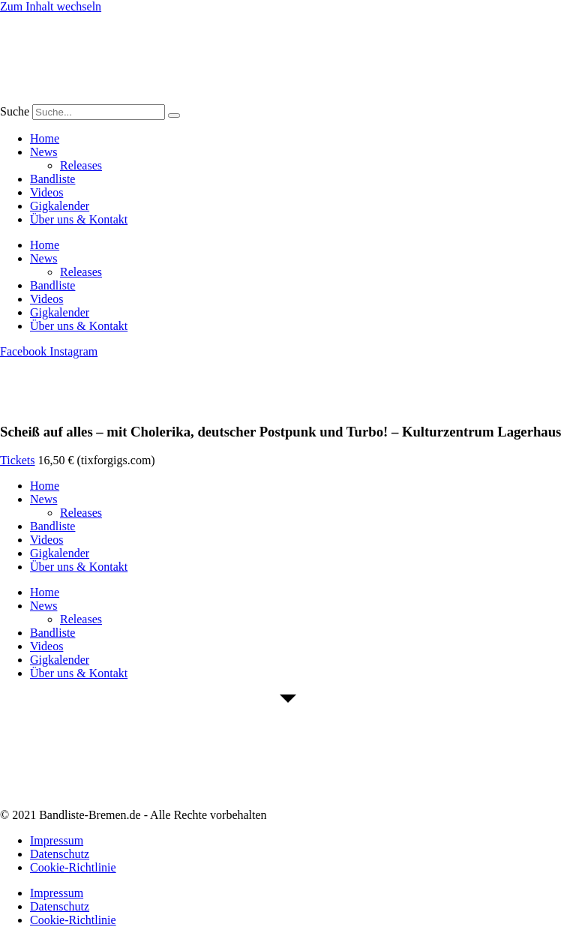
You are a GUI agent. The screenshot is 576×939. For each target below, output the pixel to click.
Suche (14, 111)
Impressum (56, 840)
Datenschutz (59, 854)
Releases (81, 165)
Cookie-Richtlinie (73, 867)
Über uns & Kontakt (79, 219)
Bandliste (52, 178)
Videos (46, 192)
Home (44, 138)
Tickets (17, 460)
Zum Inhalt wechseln (50, 6)
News (43, 152)
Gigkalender (59, 206)
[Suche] (174, 115)
